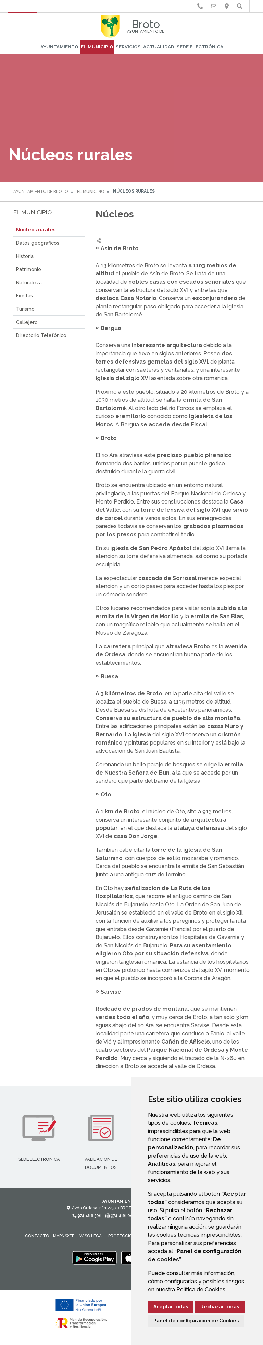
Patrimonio (28, 269)
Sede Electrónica (200, 46)
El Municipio (97, 46)
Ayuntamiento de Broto (40, 191)
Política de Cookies (200, 1289)
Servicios (128, 46)
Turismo (25, 309)
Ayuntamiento (59, 46)
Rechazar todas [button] (219, 1306)
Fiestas (24, 295)
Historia (25, 256)
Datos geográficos (37, 243)
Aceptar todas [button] (170, 1306)
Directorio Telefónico (41, 335)
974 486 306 (86, 1215)
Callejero (27, 322)
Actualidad (158, 46)
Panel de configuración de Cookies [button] (196, 1320)
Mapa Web (63, 1236)
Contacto (37, 1236)
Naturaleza (29, 282)
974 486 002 (120, 1215)
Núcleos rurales (35, 229)
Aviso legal (91, 1236)
